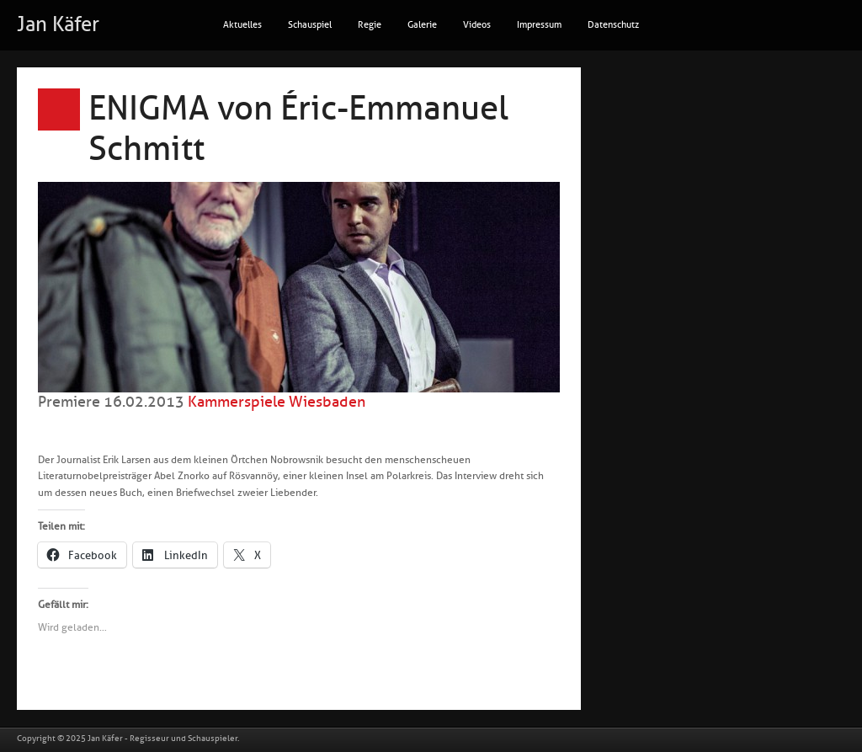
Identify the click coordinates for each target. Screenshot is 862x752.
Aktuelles (242, 24)
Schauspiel (310, 24)
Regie (369, 24)
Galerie (422, 24)
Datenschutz (613, 24)
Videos (477, 24)
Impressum (539, 24)
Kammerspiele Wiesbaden (276, 401)
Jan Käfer (58, 24)
